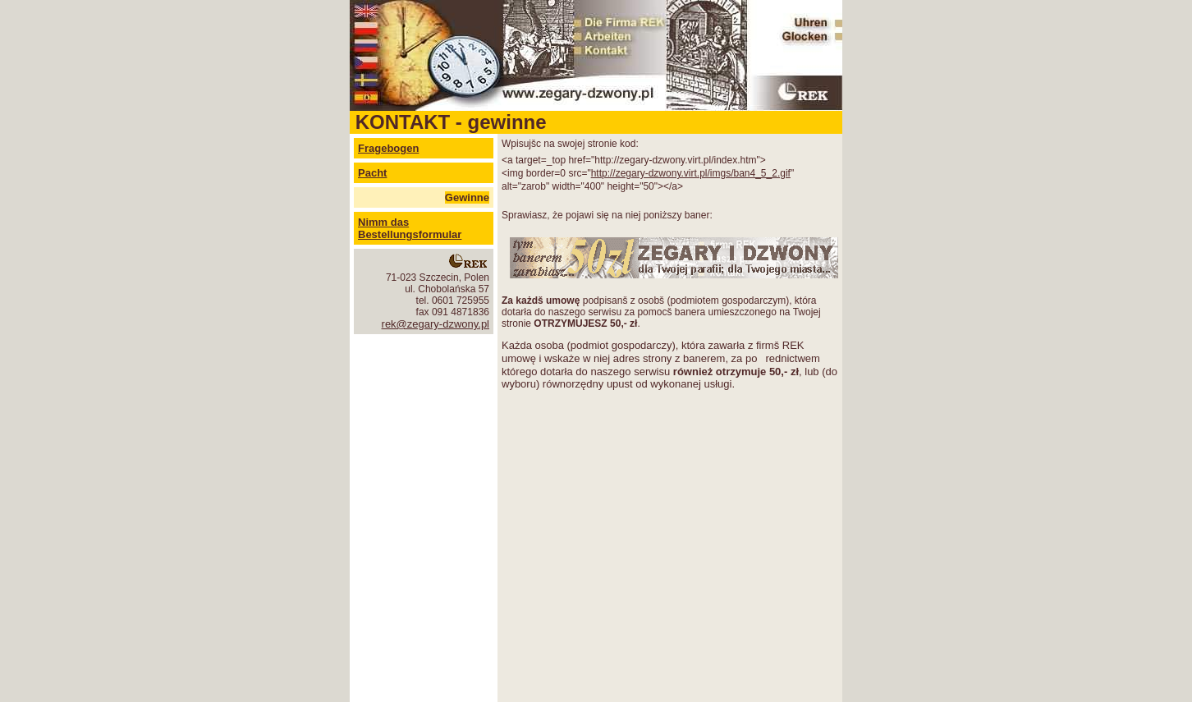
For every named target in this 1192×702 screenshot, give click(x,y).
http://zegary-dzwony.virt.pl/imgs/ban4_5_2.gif (691, 173)
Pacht (372, 173)
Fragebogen (388, 148)
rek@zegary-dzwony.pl (435, 324)
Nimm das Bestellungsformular (409, 228)
